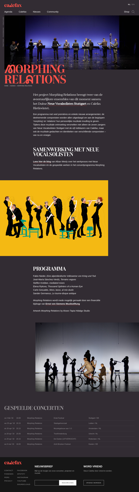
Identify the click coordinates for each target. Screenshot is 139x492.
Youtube (3, 21)
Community (52, 11)
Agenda (8, 11)
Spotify (21, 474)
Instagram (22, 477)
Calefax (22, 11)
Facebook (3, 32)
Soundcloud (23, 484)
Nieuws (37, 11)
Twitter (3, 43)
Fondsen (8, 474)
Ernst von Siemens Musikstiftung (63, 304)
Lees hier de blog (42, 161)
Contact (8, 470)
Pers (6, 477)
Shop (126, 11)
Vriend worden (93, 483)
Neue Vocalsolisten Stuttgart (67, 103)
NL (129, 4)
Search (133, 11)
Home (6, 86)
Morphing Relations (24, 86)
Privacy (8, 481)
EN (133, 4)
